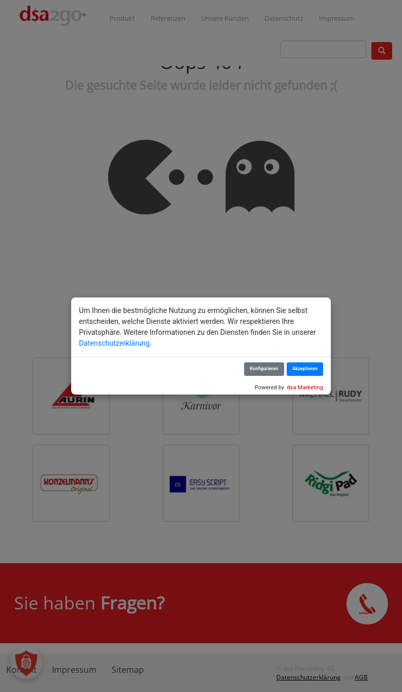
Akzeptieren (304, 368)
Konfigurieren (264, 368)
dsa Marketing (305, 387)
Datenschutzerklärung (114, 343)
